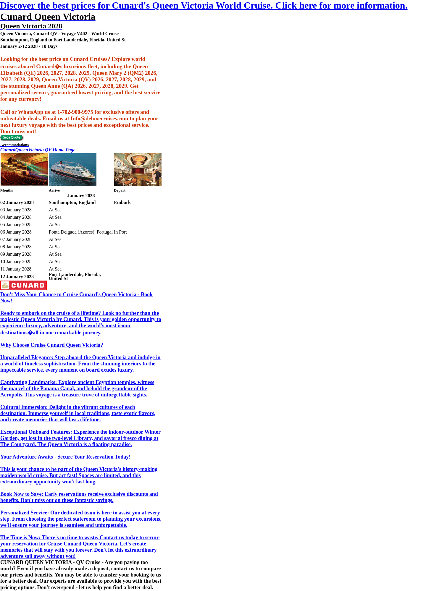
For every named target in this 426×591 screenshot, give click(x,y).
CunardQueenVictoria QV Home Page (37, 149)
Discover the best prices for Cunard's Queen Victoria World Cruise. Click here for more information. (204, 5)
